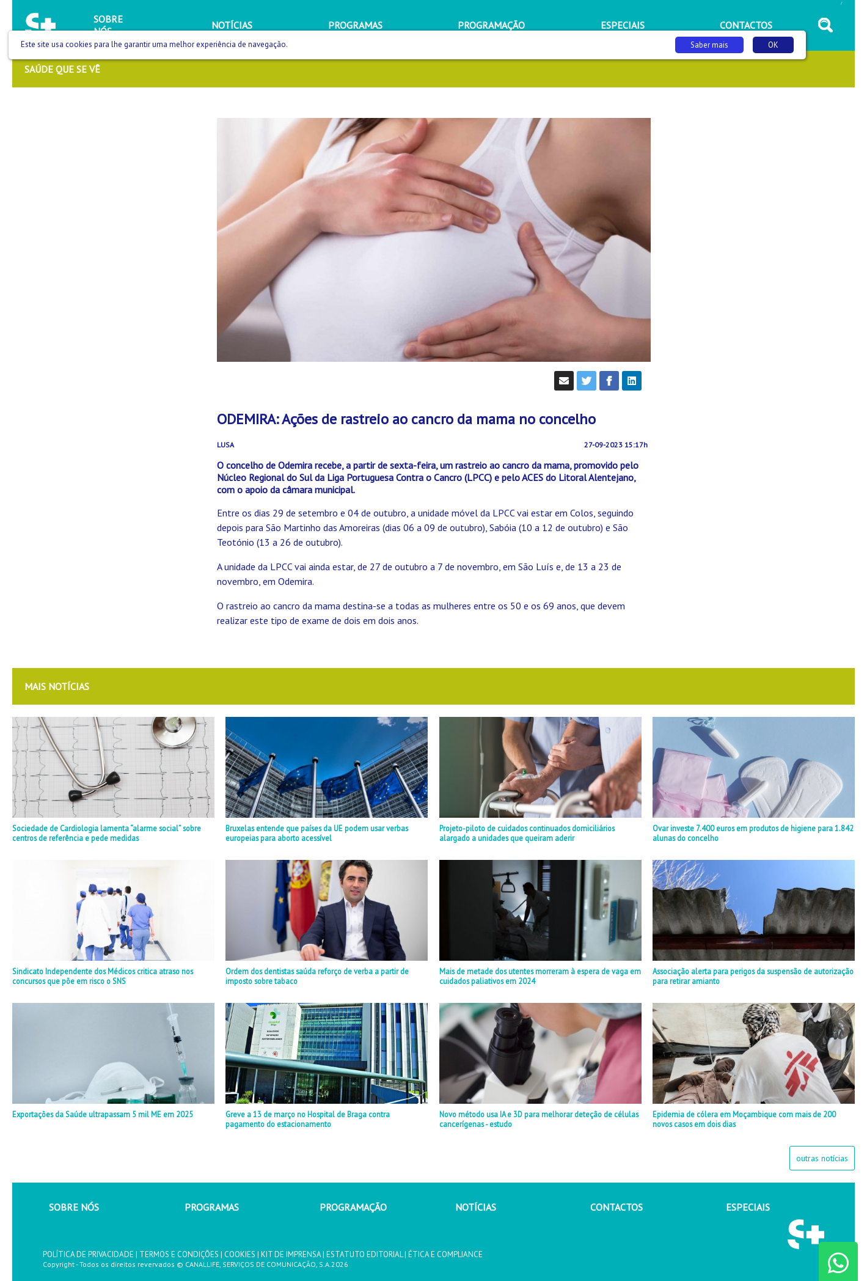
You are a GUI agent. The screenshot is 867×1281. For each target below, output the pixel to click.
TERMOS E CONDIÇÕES (179, 1254)
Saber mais (709, 45)
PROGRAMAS (212, 1207)
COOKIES (239, 1254)
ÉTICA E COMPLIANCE (445, 1254)
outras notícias (822, 1158)
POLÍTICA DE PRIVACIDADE (88, 1254)
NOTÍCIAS (475, 1207)
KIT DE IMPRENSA (291, 1254)
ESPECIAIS (748, 1207)
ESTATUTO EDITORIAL (364, 1254)
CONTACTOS (616, 1207)
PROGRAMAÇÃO (353, 1207)
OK (773, 45)
